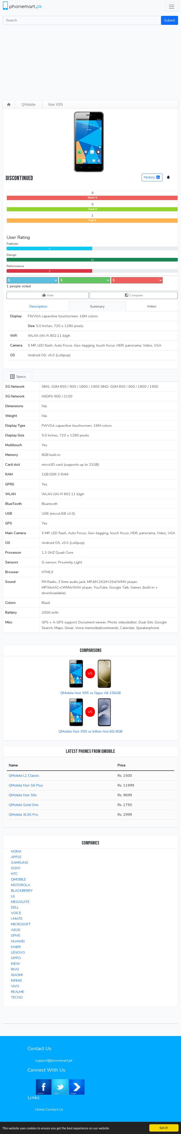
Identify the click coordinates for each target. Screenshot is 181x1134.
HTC (14, 873)
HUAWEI (18, 941)
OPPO (16, 958)
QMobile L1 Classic (24, 775)
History (152, 177)
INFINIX (16, 980)
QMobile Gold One (23, 804)
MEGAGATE (20, 901)
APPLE (16, 856)
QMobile (28, 104)
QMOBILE (18, 879)
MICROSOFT (21, 924)
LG (13, 896)
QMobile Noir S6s (23, 795)
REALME (17, 991)
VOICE (16, 913)
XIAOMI (17, 974)
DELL (15, 907)
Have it (92, 209)
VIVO (15, 986)
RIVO (15, 969)
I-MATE (16, 918)
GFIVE (15, 935)
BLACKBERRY (22, 890)
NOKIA (16, 851)
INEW (15, 963)
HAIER (16, 946)
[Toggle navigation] (171, 6)
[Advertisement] (90, 61)
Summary (97, 306)
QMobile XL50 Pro (23, 814)
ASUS (15, 929)
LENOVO (18, 952)
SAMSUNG (19, 862)
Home (40, 1109)
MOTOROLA (20, 884)
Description (38, 306)
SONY (15, 868)
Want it (92, 198)
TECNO (17, 997)
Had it (92, 220)
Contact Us (54, 1109)
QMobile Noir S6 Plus (26, 785)
